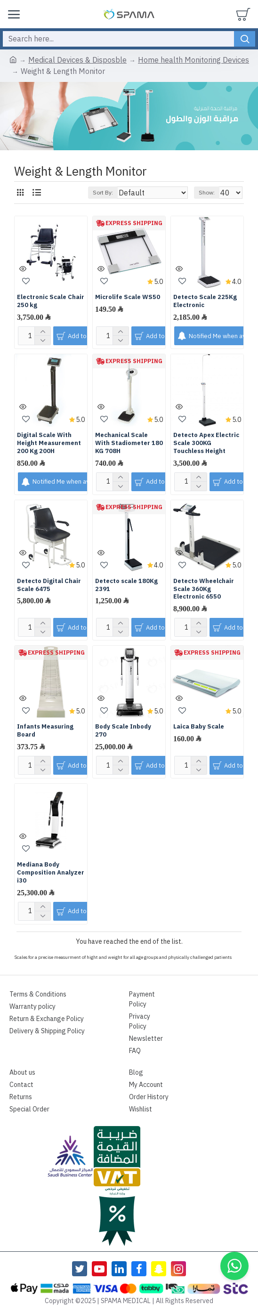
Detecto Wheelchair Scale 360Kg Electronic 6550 (203, 589)
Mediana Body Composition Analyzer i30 (50, 873)
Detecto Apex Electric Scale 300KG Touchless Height (206, 443)
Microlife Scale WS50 (127, 297)
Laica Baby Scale (198, 727)
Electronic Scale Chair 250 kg (50, 301)
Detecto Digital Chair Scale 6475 (49, 585)
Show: (207, 192)
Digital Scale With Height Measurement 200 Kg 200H (49, 443)
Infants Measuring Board (45, 731)
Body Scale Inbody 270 (123, 731)
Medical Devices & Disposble (77, 60)
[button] (234, 1266)
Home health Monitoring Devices (193, 60)
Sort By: (103, 192)
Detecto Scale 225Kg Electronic (205, 301)
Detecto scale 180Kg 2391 (126, 585)
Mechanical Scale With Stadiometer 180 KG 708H (129, 443)
